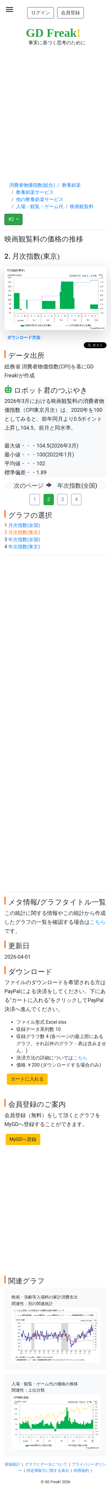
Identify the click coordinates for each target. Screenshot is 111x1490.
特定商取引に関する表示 (48, 1470)
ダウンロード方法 (23, 337)
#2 (11, 219)
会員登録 (70, 12)
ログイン (40, 12)
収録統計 (12, 1464)
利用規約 (81, 1470)
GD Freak (53, 33)
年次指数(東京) (24, 546)
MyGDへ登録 (22, 1139)
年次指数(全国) (24, 539)
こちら (98, 922)
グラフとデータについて (46, 1464)
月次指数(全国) (24, 525)
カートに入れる (27, 1079)
